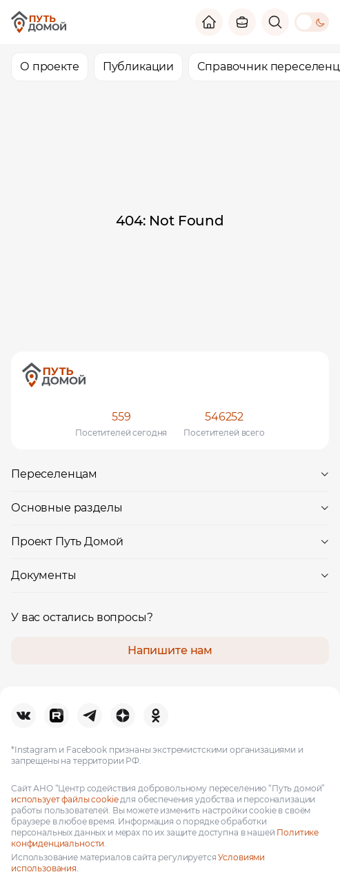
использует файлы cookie (65, 799)
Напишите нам (170, 650)
